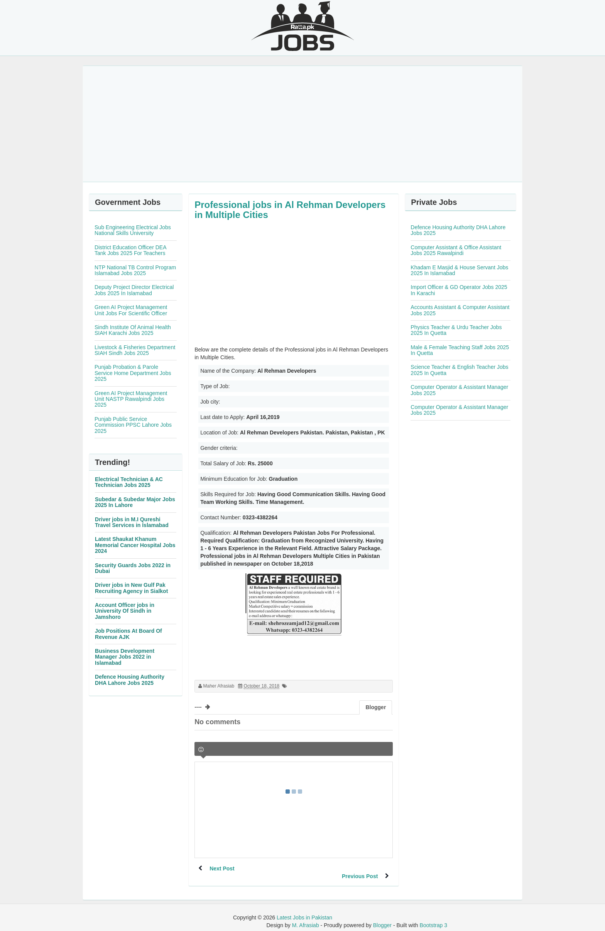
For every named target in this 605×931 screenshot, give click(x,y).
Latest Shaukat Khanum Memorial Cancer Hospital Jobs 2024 (135, 545)
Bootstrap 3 (433, 917)
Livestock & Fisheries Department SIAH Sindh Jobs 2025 (135, 350)
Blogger (382, 917)
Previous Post (359, 868)
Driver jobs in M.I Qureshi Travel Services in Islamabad (132, 522)
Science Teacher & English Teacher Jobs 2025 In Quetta (459, 370)
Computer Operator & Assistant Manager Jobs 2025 (459, 390)
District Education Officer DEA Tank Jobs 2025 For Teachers (130, 250)
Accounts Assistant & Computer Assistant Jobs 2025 (460, 310)
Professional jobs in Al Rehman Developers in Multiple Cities (289, 209)
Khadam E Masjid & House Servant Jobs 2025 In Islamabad (459, 270)
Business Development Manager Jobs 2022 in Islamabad (124, 657)
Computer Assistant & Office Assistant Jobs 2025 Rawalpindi (456, 250)
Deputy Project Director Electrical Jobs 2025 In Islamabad (134, 290)
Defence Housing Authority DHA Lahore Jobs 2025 (129, 680)
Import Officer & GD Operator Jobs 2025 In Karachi (459, 290)
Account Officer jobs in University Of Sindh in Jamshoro (124, 611)
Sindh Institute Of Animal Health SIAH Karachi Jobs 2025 (133, 330)
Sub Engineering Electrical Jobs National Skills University (133, 230)
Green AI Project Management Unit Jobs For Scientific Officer (131, 310)
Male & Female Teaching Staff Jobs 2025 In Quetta (460, 350)
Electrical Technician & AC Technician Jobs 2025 (129, 482)
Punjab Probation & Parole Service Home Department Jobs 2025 (133, 373)
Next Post (222, 868)
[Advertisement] (302, 124)
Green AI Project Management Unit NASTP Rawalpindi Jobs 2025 (131, 399)
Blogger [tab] (375, 707)
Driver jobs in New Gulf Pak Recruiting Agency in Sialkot (131, 588)
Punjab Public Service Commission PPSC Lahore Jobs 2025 (133, 425)
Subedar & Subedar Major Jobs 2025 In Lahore (135, 502)
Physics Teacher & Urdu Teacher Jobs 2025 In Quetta (456, 330)
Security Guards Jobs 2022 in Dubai (133, 568)
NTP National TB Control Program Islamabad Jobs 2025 (135, 270)
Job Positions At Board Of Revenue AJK (128, 634)
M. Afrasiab (305, 917)
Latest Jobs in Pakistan (304, 910)
